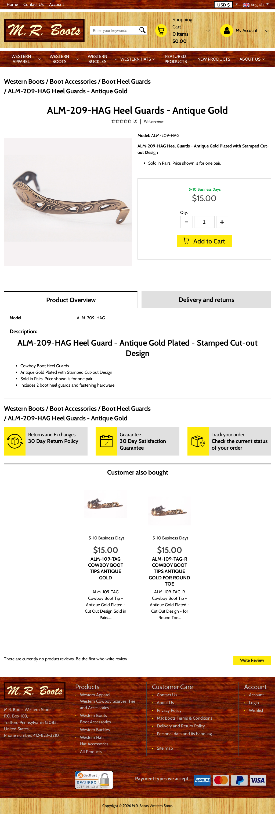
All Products (91, 751)
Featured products (176, 59)
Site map (165, 748)
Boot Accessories (95, 721)
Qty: (184, 212)
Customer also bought (137, 472)
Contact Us (33, 4)
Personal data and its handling (184, 733)
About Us (250, 59)
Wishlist (256, 710)
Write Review (252, 660)
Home (12, 4)
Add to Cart (208, 241)
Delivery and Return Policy (181, 725)
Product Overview (71, 300)
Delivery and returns (206, 300)
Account (56, 4)
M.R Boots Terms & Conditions (184, 718)
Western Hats (135, 59)
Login (254, 702)
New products (213, 59)
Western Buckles (97, 59)
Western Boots (59, 59)
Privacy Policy (169, 710)
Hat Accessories (94, 743)
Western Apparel (21, 59)
